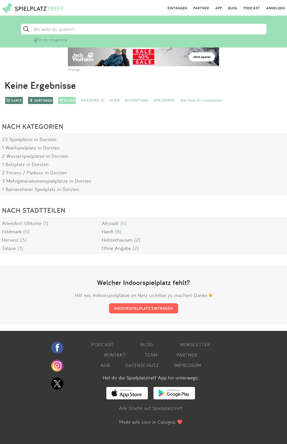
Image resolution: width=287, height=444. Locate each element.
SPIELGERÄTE (164, 100)
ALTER (115, 100)
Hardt (108, 231)
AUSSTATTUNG (136, 100)
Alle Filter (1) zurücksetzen (201, 100)
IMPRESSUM (187, 365)
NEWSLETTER (195, 344)
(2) (137, 240)
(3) (23, 240)
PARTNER (201, 8)
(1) (45, 223)
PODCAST (252, 8)
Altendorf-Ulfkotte (22, 223)
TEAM (151, 355)
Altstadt (110, 223)
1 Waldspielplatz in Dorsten (31, 147)
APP (218, 8)
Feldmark (12, 231)
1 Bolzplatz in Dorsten (25, 164)
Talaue (9, 248)
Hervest (10, 240)
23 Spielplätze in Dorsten (29, 139)
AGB (105, 365)
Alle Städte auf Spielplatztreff (151, 408)
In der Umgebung (53, 40)
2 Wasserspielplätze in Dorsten (35, 156)
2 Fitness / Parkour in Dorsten (34, 172)
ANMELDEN (275, 8)
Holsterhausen (117, 240)
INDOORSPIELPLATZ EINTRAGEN (143, 308)
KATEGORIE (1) (92, 100)
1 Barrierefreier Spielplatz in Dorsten (40, 189)
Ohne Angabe (116, 248)
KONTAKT (115, 355)
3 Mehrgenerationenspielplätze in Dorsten (47, 181)
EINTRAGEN (177, 8)
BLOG (232, 8)
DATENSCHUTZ (142, 365)
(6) (118, 231)
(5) (123, 223)
